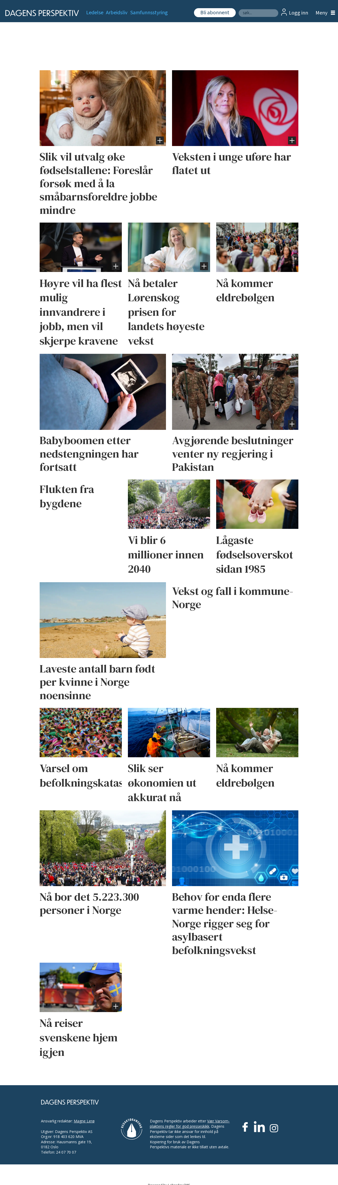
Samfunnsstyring (149, 12)
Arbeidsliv (116, 12)
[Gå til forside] (40, 13)
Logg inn (298, 13)
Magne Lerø (84, 1120)
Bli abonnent (214, 12)
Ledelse (94, 12)
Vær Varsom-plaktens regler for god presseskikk (190, 1123)
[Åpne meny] (324, 13)
